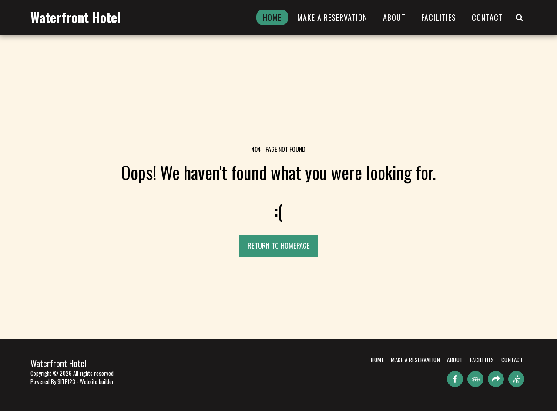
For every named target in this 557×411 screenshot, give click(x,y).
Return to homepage (279, 245)
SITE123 (66, 381)
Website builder (97, 381)
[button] (519, 17)
